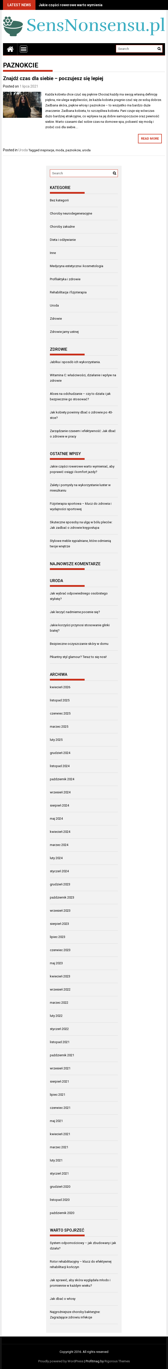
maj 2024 (56, 818)
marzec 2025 (59, 726)
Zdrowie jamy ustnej (64, 332)
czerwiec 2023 (60, 950)
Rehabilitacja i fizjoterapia (68, 292)
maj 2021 (56, 1121)
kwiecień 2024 (60, 832)
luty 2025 (56, 740)
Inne (53, 253)
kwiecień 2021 (60, 1134)
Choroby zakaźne (62, 226)
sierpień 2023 (59, 924)
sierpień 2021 (59, 1081)
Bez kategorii (59, 200)
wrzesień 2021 (60, 1068)
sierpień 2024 (59, 805)
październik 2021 (62, 1055)
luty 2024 (56, 858)
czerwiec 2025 (60, 713)
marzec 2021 (59, 1147)
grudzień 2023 (60, 884)
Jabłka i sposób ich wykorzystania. (75, 362)
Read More (150, 138)
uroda (86, 150)
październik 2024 (62, 779)
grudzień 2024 (60, 753)
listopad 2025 (59, 700)
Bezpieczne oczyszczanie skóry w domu (79, 644)
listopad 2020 (59, 1200)
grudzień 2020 (60, 1186)
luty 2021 (56, 1160)
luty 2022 (56, 1016)
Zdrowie (56, 318)
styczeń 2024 (59, 871)
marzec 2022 (59, 1002)
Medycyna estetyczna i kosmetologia (76, 266)
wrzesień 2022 (60, 989)
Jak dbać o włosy (62, 1299)
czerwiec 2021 (60, 1108)
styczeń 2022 (59, 1029)
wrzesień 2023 (60, 910)
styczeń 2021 (59, 1173)
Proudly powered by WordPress (60, 1361)
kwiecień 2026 (60, 687)
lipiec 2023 (57, 937)
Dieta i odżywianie (63, 240)
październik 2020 (62, 1213)
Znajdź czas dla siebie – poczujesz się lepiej (53, 78)
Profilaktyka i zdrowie (65, 279)
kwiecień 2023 (60, 976)
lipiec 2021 (57, 1094)
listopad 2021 (59, 1042)
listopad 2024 (59, 766)
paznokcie (73, 150)
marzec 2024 (59, 845)
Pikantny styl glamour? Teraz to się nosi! (78, 657)
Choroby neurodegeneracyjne (71, 213)
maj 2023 (56, 963)
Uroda (23, 150)
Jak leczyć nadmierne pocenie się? (75, 612)
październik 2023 (62, 897)
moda (60, 150)
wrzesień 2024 (60, 792)
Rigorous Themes (117, 1361)
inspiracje (47, 150)
